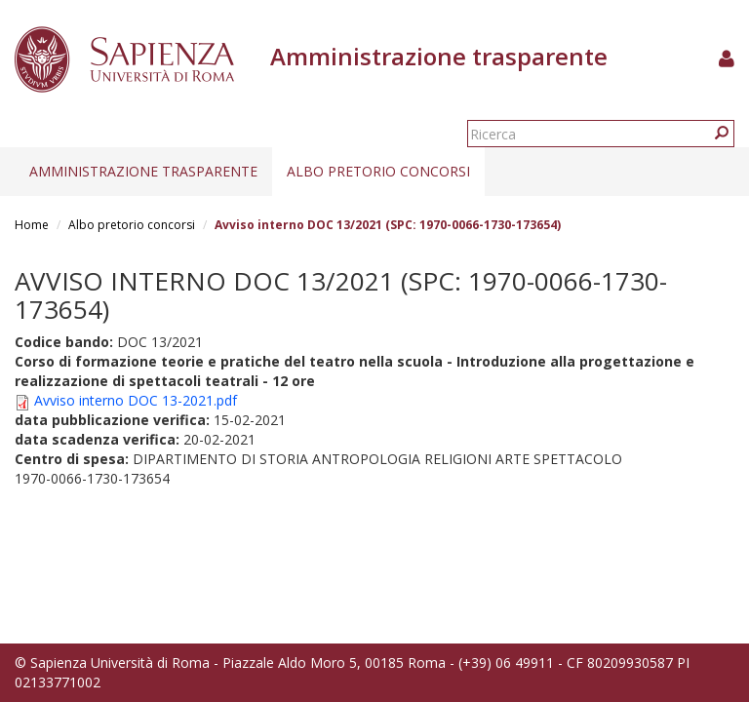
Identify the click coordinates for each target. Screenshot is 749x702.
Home (32, 224)
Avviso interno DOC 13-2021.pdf (135, 400)
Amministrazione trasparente (143, 171)
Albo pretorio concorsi (378, 171)
